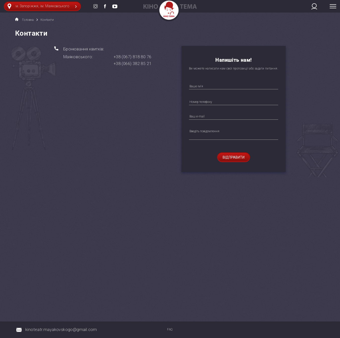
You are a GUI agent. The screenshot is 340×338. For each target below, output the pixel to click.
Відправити (234, 157)
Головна (24, 20)
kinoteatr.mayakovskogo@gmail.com (61, 329)
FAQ (170, 329)
